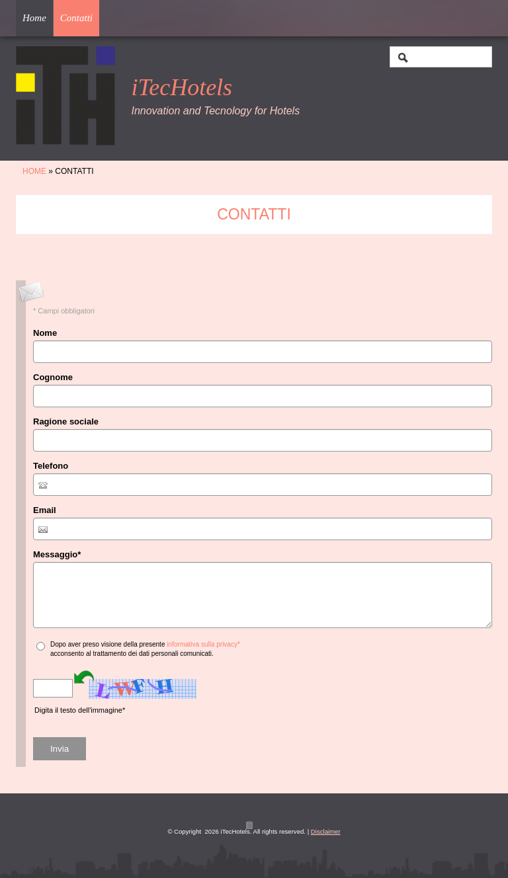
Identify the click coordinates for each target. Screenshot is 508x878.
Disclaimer (326, 831)
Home (34, 18)
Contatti (76, 18)
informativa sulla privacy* (203, 644)
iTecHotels (181, 87)
